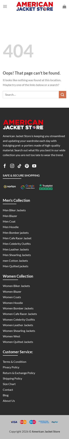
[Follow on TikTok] (19, 166)
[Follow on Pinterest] (27, 166)
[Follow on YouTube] (34, 166)
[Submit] (62, 94)
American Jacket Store (46, 431)
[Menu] (5, 6)
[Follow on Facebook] (5, 166)
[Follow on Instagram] (12, 166)
